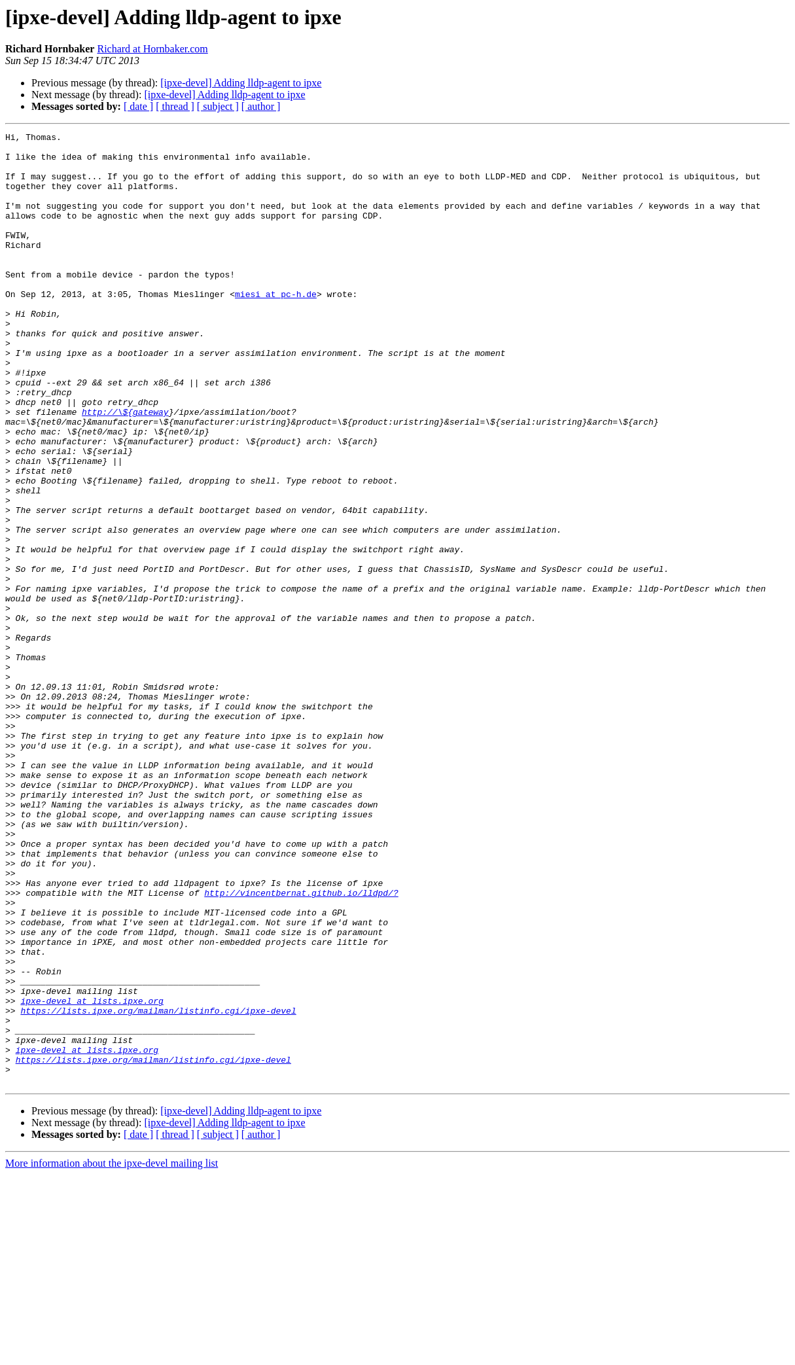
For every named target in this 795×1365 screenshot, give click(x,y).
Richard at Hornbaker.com (152, 48)
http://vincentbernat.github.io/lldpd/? (301, 1046)
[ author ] (261, 106)
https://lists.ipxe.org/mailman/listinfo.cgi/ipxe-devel (158, 1187)
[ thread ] (175, 106)
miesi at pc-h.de (276, 327)
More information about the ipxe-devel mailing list (111, 1353)
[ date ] (138, 106)
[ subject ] (218, 106)
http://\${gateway (125, 468)
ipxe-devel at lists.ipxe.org (91, 1175)
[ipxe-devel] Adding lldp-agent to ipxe (240, 82)
